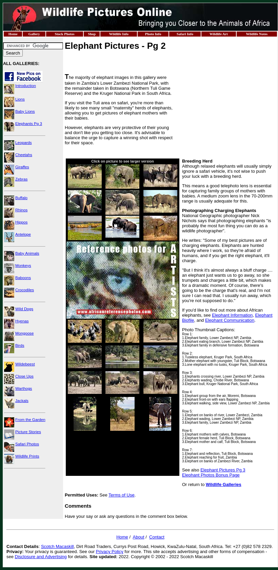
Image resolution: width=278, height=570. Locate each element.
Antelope (23, 234)
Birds (19, 345)
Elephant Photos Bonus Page (211, 475)
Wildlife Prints (27, 456)
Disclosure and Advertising (41, 556)
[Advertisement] (225, 115)
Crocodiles (24, 290)
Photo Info (153, 34)
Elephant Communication (229, 320)
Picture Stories (28, 431)
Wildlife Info (118, 34)
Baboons (23, 277)
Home (13, 34)
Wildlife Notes (256, 34)
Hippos (21, 222)
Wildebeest (25, 364)
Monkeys (23, 265)
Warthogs (23, 388)
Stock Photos (64, 34)
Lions (20, 99)
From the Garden (30, 419)
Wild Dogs (24, 309)
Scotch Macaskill (57, 546)
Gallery (34, 34)
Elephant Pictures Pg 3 (222, 469)
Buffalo (21, 197)
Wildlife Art (219, 34)
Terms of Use (121, 495)
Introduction (25, 85)
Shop (92, 34)
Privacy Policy (109, 551)
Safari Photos (27, 444)
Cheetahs (23, 154)
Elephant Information (232, 315)
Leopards (23, 142)
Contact (156, 537)
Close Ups (24, 376)
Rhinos (21, 210)
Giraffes (22, 167)
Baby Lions (25, 111)
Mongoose (24, 333)
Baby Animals (27, 253)
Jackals (21, 400)
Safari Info (185, 34)
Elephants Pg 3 (28, 123)
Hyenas (22, 321)
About (138, 537)
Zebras (21, 179)
